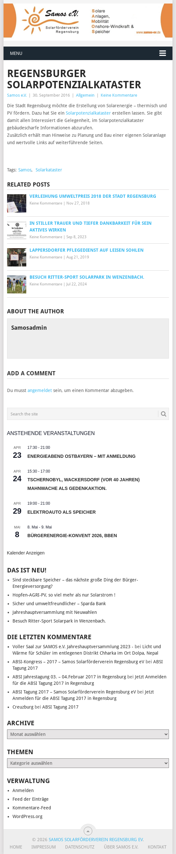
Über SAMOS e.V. (121, 847)
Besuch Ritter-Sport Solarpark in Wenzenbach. (59, 620)
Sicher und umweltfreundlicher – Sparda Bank (59, 603)
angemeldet (40, 390)
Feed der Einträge (31, 799)
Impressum (43, 847)
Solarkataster (49, 169)
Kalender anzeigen (26, 552)
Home (16, 847)
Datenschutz (80, 847)
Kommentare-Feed (32, 807)
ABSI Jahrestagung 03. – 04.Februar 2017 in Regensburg (69, 676)
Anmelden (23, 790)
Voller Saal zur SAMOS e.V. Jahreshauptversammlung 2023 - (73, 646)
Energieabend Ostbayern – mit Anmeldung (82, 456)
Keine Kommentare (119, 95)
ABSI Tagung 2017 (60, 707)
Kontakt (157, 847)
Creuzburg (23, 707)
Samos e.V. (17, 95)
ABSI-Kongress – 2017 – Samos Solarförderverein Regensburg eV (78, 661)
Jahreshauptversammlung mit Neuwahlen (55, 612)
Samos (24, 169)
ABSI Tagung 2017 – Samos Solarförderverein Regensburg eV (74, 691)
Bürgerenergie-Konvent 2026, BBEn (72, 535)
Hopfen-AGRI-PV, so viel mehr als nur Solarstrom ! (64, 594)
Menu (16, 53)
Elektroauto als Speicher (62, 512)
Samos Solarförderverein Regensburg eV (96, 839)
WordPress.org (27, 816)
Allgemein (85, 95)
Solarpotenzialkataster (88, 113)
